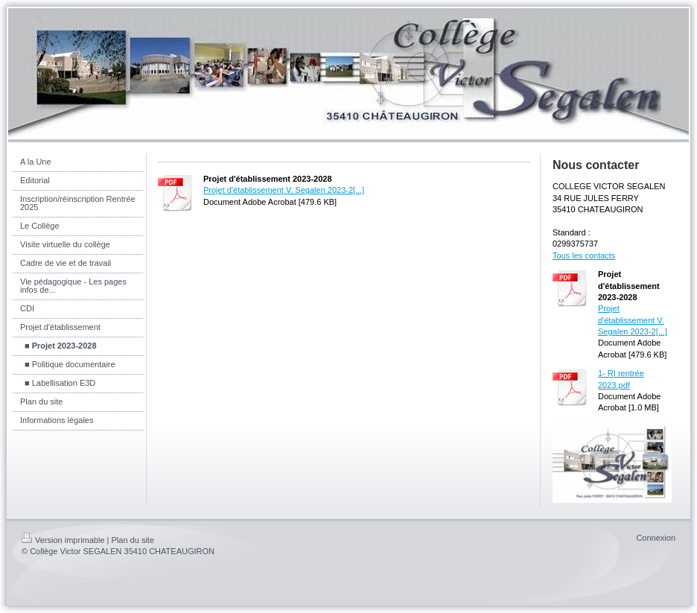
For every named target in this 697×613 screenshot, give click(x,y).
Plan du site (133, 540)
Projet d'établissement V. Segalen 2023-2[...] (283, 189)
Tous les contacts (584, 255)
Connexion (655, 537)
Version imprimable (63, 540)
